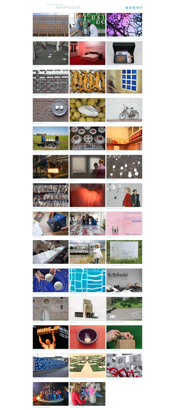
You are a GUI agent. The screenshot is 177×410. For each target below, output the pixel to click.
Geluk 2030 (110, 237)
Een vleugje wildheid (78, 379)
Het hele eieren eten (78, 38)
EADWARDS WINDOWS (41, 95)
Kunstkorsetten (77, 407)
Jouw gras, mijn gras (115, 265)
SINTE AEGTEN (38, 123)
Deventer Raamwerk (41, 38)
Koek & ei (73, 322)
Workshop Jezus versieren (81, 95)
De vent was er (39, 350)
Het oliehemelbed (113, 294)
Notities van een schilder (116, 152)
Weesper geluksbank (41, 407)
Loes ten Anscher (54, 4)
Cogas (109, 95)
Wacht (72, 66)
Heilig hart (74, 208)
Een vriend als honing (115, 322)
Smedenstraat (39, 379)
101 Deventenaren (113, 379)
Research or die (112, 66)
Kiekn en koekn (76, 265)
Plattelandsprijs (113, 350)
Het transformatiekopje (43, 294)
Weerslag (37, 66)
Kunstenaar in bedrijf (42, 180)
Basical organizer (40, 208)
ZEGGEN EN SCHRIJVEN (114, 208)
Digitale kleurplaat (114, 38)
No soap (73, 180)
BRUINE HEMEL (111, 180)
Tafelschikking (39, 265)
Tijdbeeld (73, 350)
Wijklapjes (74, 237)
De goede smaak (76, 152)
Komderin (73, 123)
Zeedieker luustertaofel (43, 152)
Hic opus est (111, 123)
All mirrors (37, 322)
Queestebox (38, 237)
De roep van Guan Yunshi (79, 294)
